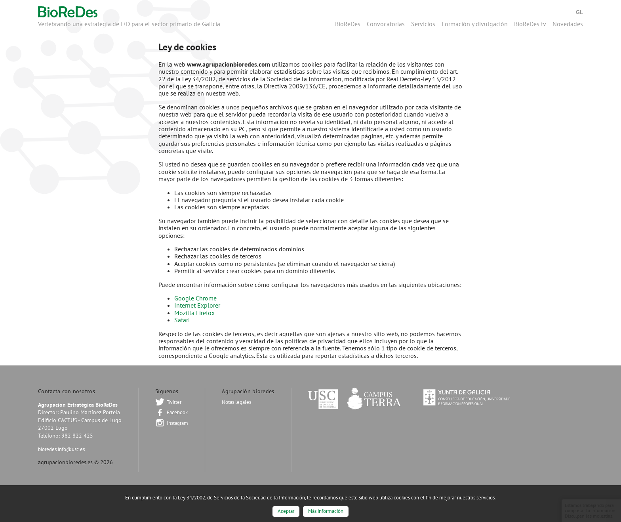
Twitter (174, 402)
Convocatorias (386, 24)
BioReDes (347, 24)
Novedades (567, 24)
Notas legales (236, 402)
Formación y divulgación (475, 24)
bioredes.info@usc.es (61, 449)
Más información (325, 511)
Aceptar (286, 511)
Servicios (423, 24)
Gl (579, 12)
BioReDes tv (530, 24)
